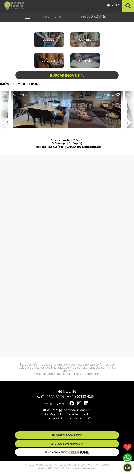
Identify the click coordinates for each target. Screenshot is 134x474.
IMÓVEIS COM (67, 443)
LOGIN (113, 5)
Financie (85, 61)
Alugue (48, 39)
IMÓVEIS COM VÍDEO (67, 435)
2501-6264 (51, 17)
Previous (6, 123)
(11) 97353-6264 (91, 16)
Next (128, 123)
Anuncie (48, 61)
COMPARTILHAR (25, 94)
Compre (85, 39)
